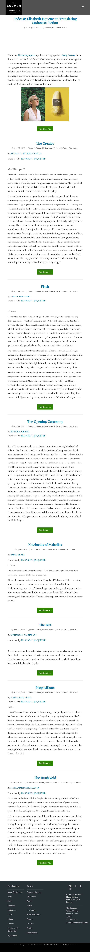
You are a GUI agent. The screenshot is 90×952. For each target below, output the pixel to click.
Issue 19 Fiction (62, 148)
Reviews (30, 924)
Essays (29, 901)
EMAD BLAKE (17, 554)
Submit (10, 919)
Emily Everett (68, 55)
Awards (11, 924)
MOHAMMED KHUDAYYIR (24, 787)
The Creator (45, 143)
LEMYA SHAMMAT (20, 296)
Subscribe (11, 906)
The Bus (45, 625)
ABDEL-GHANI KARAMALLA (26, 153)
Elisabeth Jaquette (27, 55)
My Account (12, 935)
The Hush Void (45, 777)
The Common (71, 908)
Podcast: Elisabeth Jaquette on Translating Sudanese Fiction (45, 20)
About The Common (15, 892)
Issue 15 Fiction (62, 630)
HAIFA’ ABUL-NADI (21, 697)
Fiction (45, 148)
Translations (32, 933)
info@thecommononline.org (77, 922)
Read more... (45, 128)
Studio (29, 928)
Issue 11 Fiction (58, 782)
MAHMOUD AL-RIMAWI (23, 635)
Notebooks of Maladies (45, 544)
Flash (45, 286)
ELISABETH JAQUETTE (33, 158)
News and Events (33, 915)
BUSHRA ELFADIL (20, 431)
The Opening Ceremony (45, 421)
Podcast (48, 28)
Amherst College (19, 945)
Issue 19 (51, 148)
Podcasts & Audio (59, 28)
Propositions (45, 687)
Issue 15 (51, 630)
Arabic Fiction (35, 148)
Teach (10, 915)
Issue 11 (48, 782)
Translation (74, 148)
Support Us (12, 910)
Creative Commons (34, 945)
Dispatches (31, 897)
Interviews (31, 910)
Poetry (30, 919)
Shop (9, 901)
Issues (68, 782)
